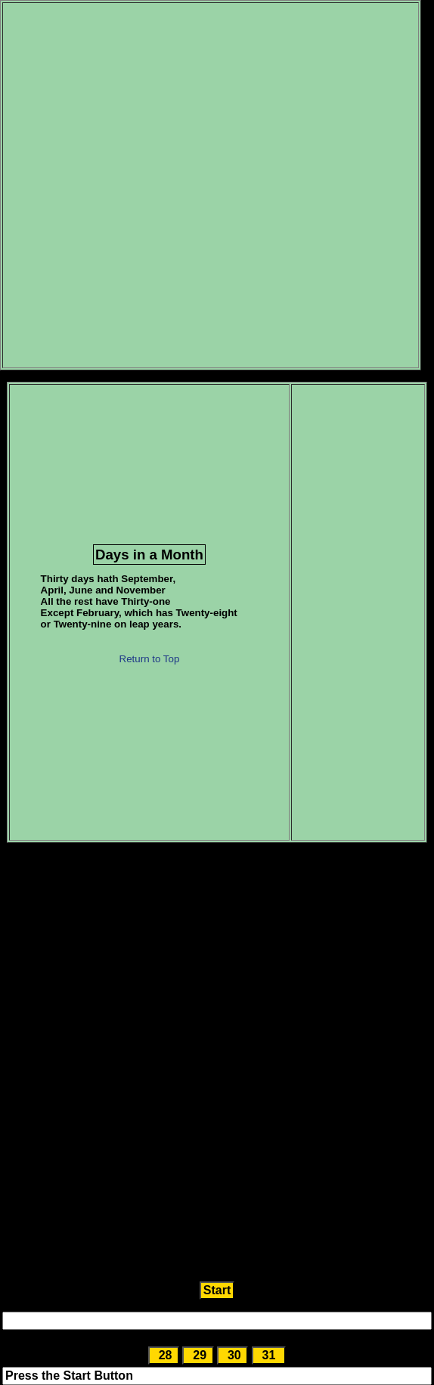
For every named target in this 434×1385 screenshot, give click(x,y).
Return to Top (149, 659)
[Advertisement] (181, 185)
